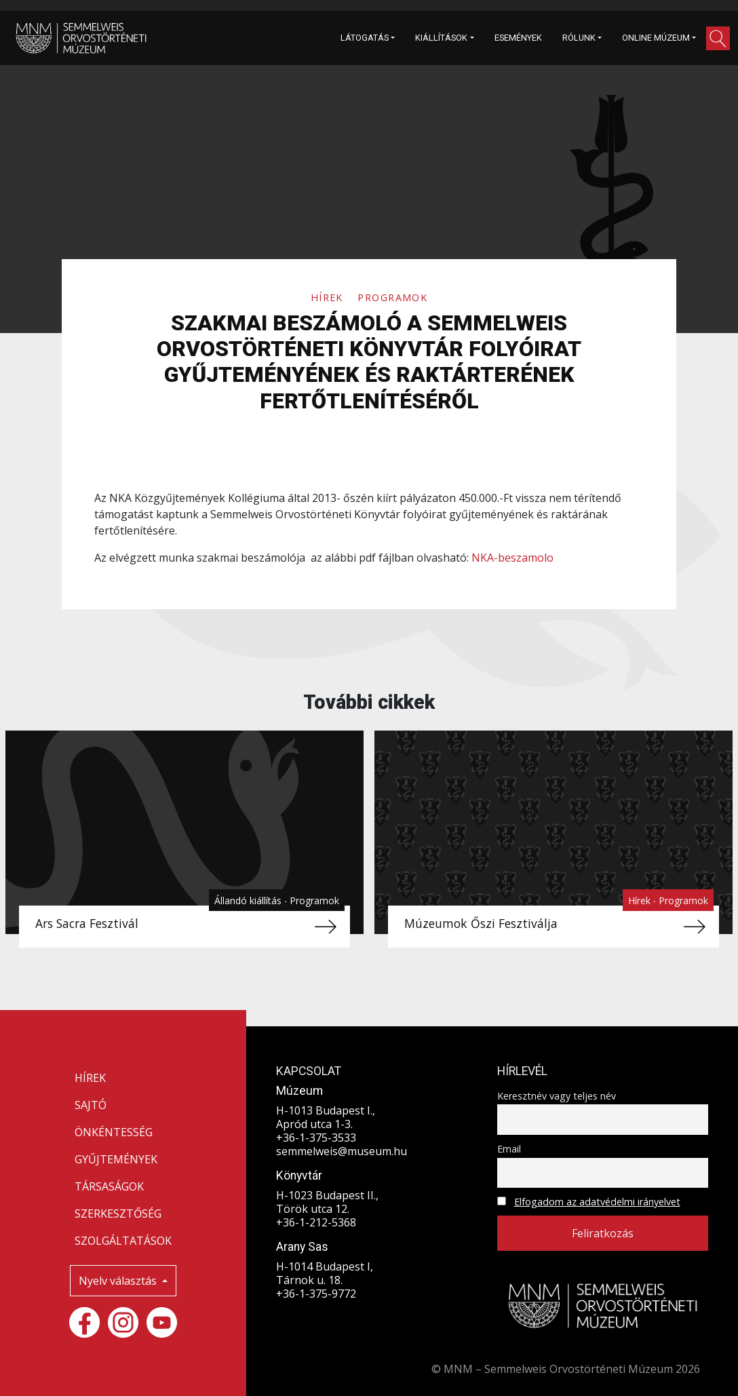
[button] (718, 38)
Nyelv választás (119, 1280)
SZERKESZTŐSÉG (118, 1213)
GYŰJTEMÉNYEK (116, 1159)
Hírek (329, 297)
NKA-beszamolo (512, 557)
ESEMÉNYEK (518, 38)
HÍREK (90, 1077)
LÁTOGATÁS (365, 38)
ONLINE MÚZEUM (656, 38)
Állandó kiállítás (249, 900)
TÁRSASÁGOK (109, 1186)
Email (509, 1148)
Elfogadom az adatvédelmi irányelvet (597, 1201)
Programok (392, 297)
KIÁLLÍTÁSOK (441, 38)
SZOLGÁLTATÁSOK (123, 1240)
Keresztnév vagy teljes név (556, 1095)
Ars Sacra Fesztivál (86, 923)
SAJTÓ (90, 1105)
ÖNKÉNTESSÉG (114, 1132)
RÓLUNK (579, 38)
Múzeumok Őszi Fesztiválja (481, 923)
